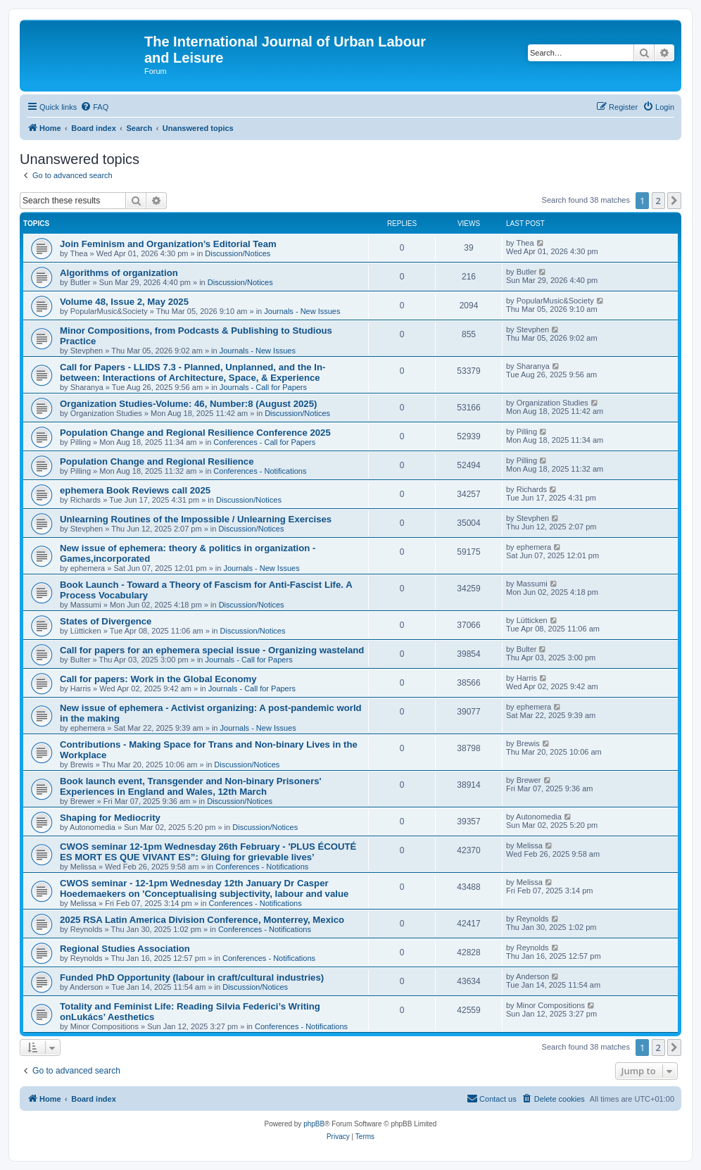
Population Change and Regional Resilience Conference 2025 (195, 432)
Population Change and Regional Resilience (157, 461)
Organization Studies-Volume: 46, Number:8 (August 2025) (188, 403)
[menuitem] (94, 107)
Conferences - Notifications (259, 471)
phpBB (313, 1124)
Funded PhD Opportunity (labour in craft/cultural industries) (192, 977)
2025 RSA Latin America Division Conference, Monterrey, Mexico (202, 919)
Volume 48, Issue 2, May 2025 (124, 301)
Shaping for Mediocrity (110, 817)
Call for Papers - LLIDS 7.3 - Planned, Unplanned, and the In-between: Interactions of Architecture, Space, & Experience (192, 372)
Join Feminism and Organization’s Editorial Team (168, 244)
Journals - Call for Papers (263, 387)
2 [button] (658, 200)
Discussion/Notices (237, 253)
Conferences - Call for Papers (264, 442)
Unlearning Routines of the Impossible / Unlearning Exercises (195, 519)
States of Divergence (105, 621)
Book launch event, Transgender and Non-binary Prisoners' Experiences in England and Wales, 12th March (191, 786)
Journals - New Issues (302, 311)
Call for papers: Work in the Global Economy (158, 679)
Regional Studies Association (125, 948)
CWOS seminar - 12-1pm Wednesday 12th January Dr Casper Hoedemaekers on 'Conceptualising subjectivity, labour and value (204, 888)
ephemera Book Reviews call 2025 (135, 490)
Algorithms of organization (119, 273)
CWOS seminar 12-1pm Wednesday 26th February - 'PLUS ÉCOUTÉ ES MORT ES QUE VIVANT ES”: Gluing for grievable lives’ (208, 851)
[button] (674, 200)
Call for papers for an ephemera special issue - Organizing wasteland (212, 650)
